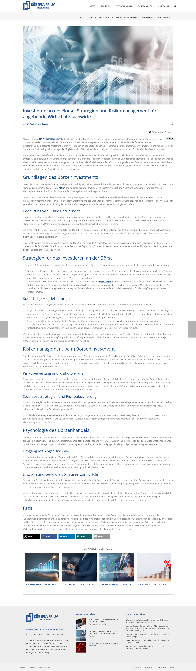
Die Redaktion (33, 124)
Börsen (93, 6)
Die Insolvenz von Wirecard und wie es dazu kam (103, 644)
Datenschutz (149, 667)
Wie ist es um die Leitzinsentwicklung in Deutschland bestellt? (154, 584)
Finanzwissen (163, 6)
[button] (31, 536)
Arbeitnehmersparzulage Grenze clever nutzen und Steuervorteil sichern (146, 647)
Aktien (62, 187)
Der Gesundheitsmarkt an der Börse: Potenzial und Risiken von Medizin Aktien (117, 584)
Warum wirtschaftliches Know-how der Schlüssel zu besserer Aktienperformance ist (104, 621)
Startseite (84, 17)
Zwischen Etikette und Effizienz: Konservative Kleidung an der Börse (80, 584)
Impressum (161, 667)
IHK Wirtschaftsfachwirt (50, 139)
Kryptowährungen (123, 6)
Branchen (105, 6)
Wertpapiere (105, 281)
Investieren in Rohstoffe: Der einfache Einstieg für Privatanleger (147, 635)
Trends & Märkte (145, 6)
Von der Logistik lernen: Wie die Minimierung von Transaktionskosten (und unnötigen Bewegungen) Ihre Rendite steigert (147, 628)
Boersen (45, 124)
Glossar (171, 667)
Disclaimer (138, 667)
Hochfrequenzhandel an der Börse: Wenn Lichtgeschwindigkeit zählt (42, 584)
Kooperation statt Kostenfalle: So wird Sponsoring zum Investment (147, 641)
